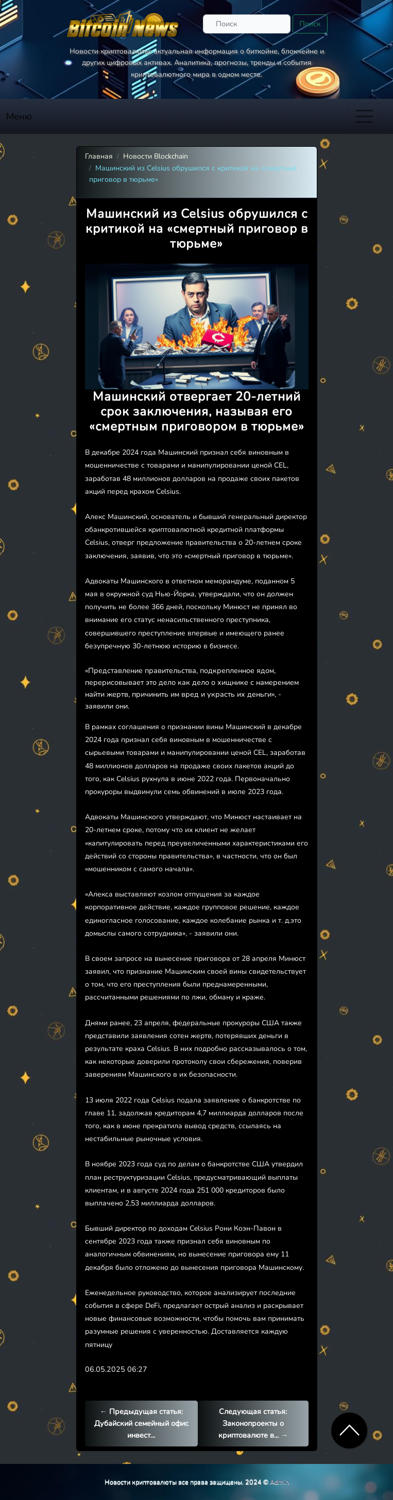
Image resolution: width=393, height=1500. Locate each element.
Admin (279, 1481)
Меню (19, 116)
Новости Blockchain (155, 156)
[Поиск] (247, 23)
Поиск (310, 24)
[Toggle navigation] (364, 116)
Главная (99, 156)
